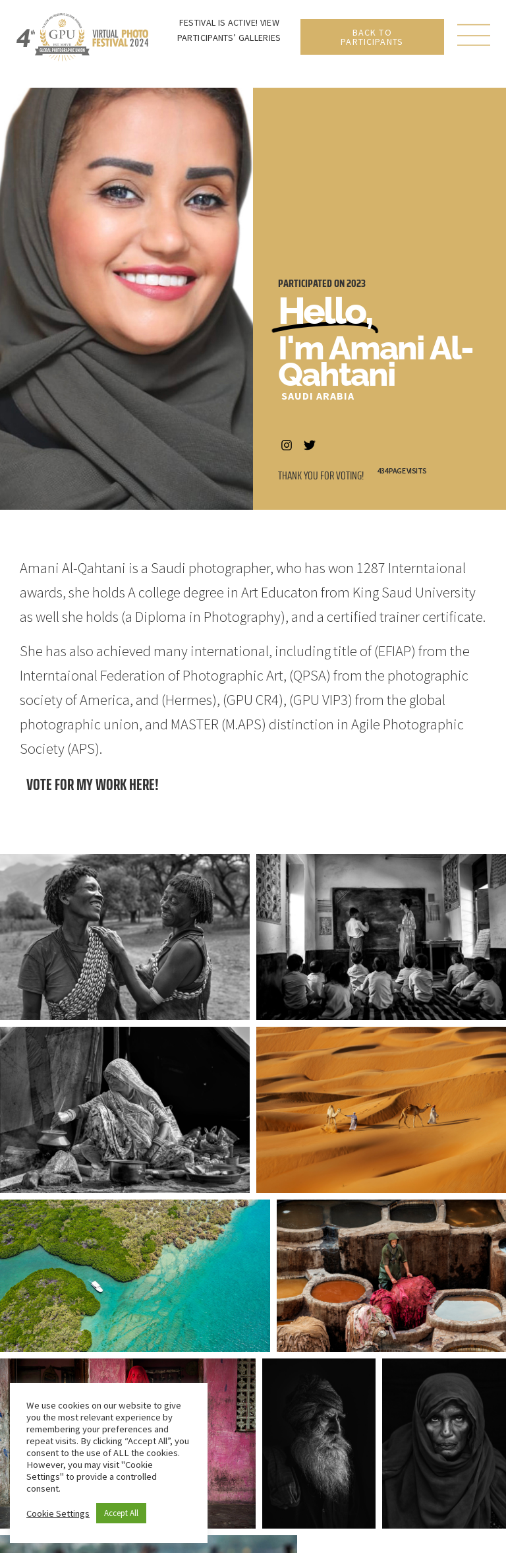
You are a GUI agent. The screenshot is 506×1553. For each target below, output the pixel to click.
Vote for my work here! (92, 784)
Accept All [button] (121, 1513)
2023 (356, 283)
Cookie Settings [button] (58, 1513)
